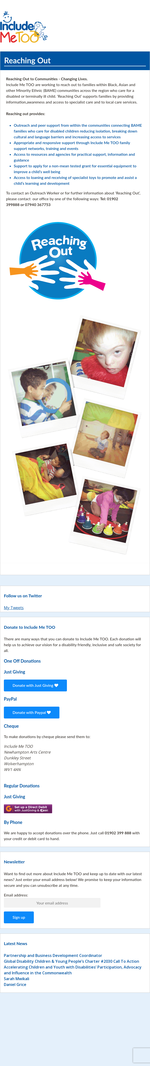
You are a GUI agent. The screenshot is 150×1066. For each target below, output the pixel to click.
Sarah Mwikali (16, 978)
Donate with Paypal (32, 712)
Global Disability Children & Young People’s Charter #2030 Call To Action (71, 961)
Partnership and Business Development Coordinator (53, 955)
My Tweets (14, 607)
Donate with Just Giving (35, 685)
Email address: (16, 895)
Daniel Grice (15, 984)
